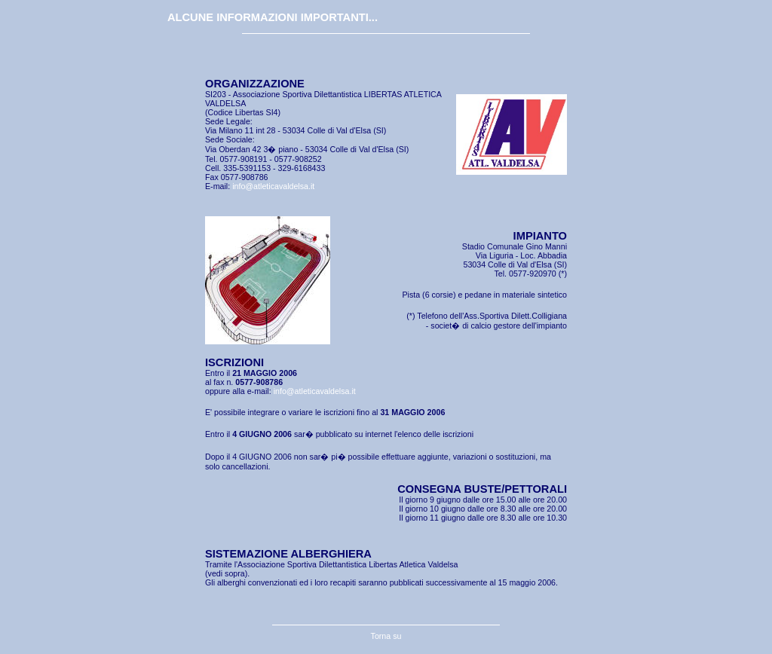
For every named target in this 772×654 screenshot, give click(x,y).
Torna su (386, 635)
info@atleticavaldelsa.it (273, 186)
